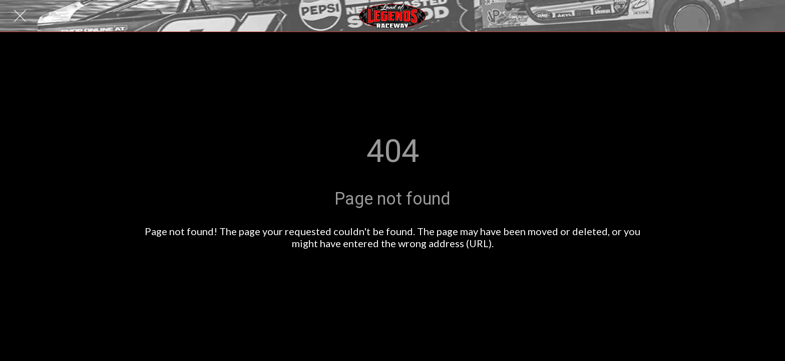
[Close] (20, 16)
